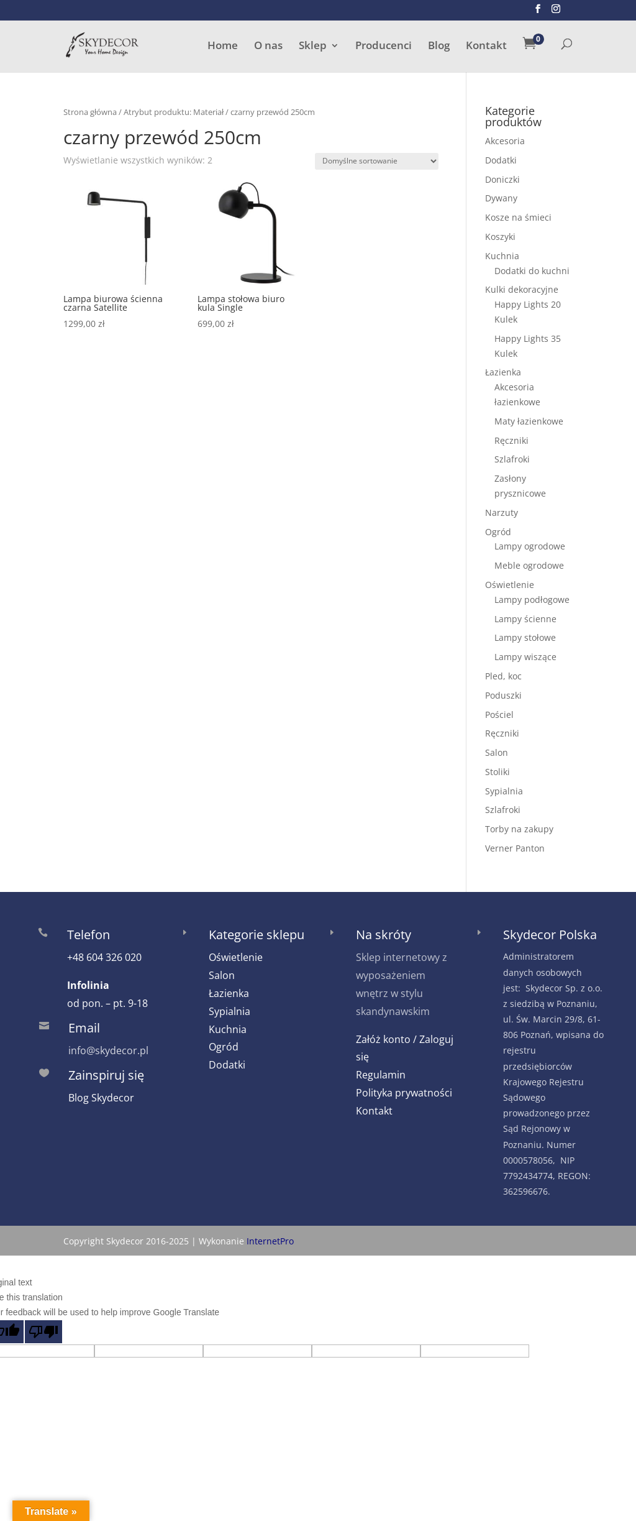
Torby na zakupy (519, 829)
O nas (268, 46)
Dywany (501, 198)
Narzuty (501, 512)
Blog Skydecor (101, 1098)
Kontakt (486, 46)
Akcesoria (505, 141)
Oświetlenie (509, 584)
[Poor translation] (43, 1332)
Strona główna (90, 111)
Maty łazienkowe (528, 421)
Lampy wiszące (525, 657)
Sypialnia (504, 791)
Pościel (499, 714)
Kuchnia (502, 256)
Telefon (88, 934)
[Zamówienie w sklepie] (376, 161)
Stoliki (497, 772)
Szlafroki (512, 459)
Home (222, 46)
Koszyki (500, 236)
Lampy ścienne (525, 619)
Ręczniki (511, 440)
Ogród (498, 532)
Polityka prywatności (404, 1093)
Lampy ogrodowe (529, 546)
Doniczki (502, 179)
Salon (496, 752)
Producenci (383, 46)
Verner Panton (515, 848)
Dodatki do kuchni (532, 271)
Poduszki (503, 695)
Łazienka (503, 372)
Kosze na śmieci (518, 217)
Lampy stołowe (525, 637)
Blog (439, 46)
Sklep (313, 46)
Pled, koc (503, 676)
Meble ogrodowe (529, 565)
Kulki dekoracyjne (521, 289)
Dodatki (501, 160)
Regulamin (381, 1075)
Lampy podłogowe (532, 599)
